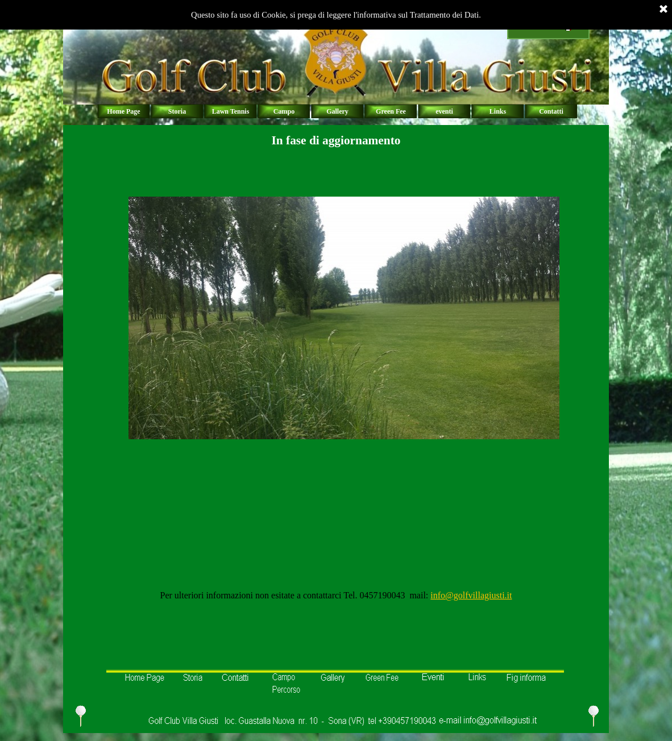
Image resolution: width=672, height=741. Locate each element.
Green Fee (391, 111)
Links (498, 111)
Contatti (551, 111)
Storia (177, 111)
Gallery (337, 111)
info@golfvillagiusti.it (471, 595)
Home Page (123, 111)
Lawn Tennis (231, 111)
